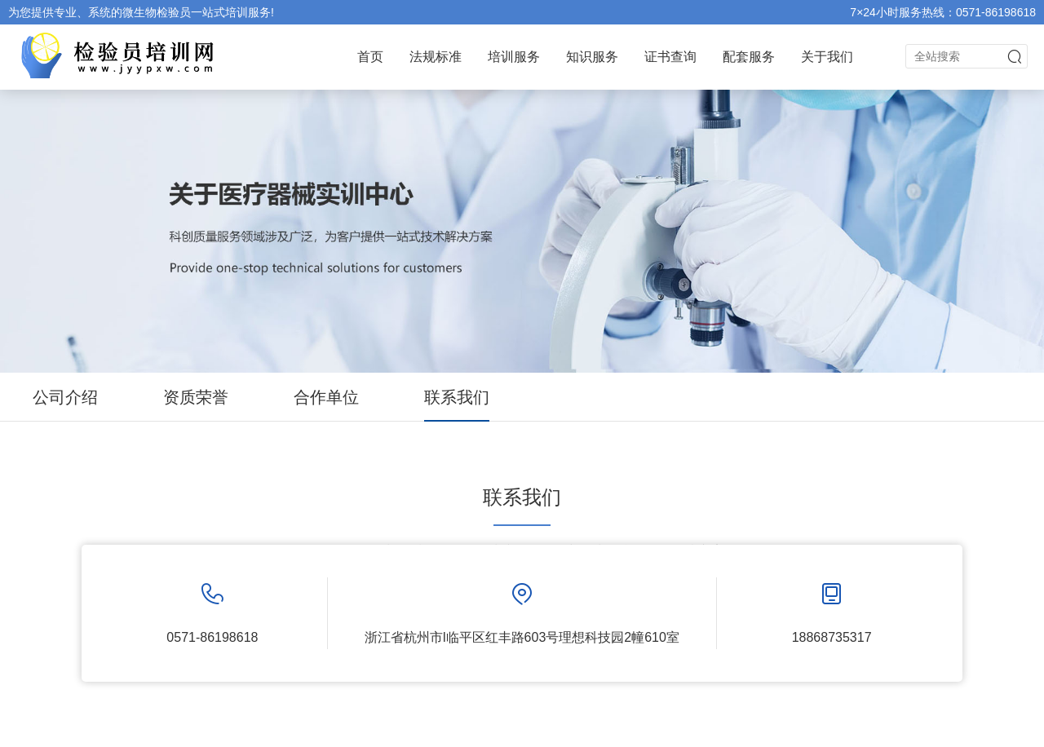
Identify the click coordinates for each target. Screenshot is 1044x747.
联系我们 (456, 397)
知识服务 (592, 57)
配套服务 (749, 57)
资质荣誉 (195, 397)
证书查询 (670, 57)
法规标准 (435, 57)
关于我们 (827, 57)
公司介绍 (65, 397)
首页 (370, 57)
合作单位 (326, 397)
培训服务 (514, 57)
